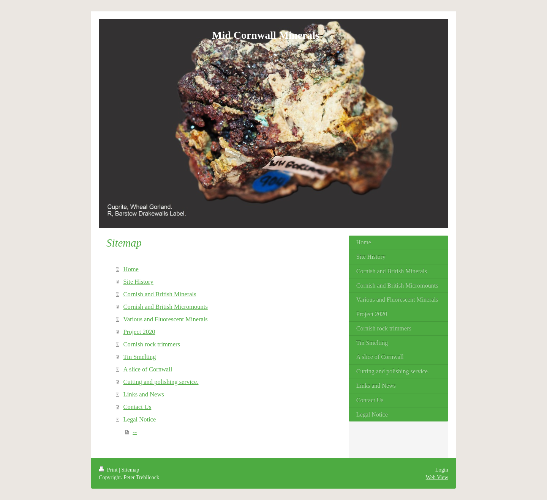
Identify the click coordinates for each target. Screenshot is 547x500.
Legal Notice (139, 419)
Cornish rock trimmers (151, 344)
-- (135, 432)
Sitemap (130, 470)
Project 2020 (139, 331)
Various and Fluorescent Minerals (165, 319)
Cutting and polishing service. (161, 381)
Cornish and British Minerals (159, 294)
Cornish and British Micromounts (165, 306)
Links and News (143, 394)
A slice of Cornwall (147, 369)
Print (109, 470)
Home (131, 269)
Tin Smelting (139, 356)
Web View (437, 477)
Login (441, 470)
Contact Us (137, 406)
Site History (138, 281)
